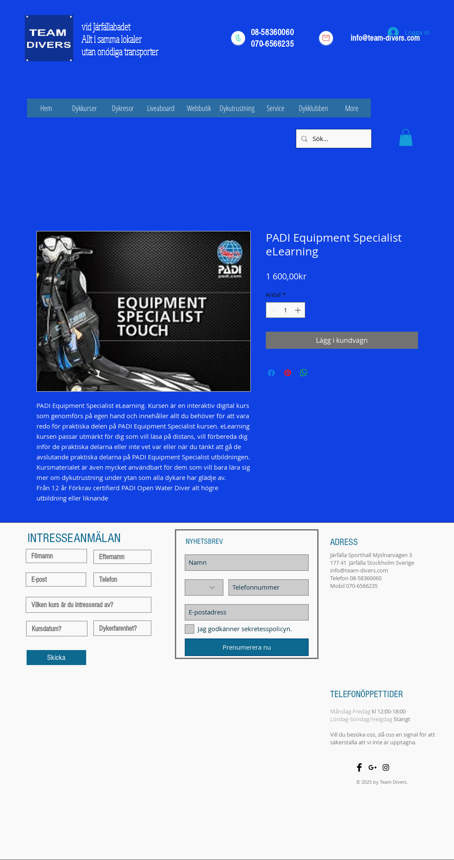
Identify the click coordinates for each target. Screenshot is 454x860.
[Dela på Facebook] (271, 373)
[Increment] (298, 310)
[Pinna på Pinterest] (288, 373)
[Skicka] (56, 657)
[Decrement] (272, 310)
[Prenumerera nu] (247, 647)
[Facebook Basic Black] (359, 767)
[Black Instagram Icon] (386, 767)
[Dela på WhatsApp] (304, 373)
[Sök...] (333, 138)
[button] (406, 137)
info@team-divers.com (359, 570)
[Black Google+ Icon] (372, 767)
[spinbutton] (285, 310)
